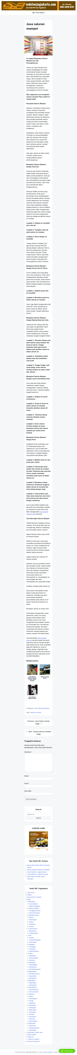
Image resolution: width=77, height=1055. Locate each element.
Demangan (33, 919)
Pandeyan (32, 1012)
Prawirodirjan (33, 933)
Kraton (30, 953)
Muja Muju (32, 1010)
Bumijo (31, 937)
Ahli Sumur (31, 892)
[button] (67, 1051)
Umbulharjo (32, 1005)
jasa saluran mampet (41, 708)
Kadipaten (32, 956)
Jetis (29, 935)
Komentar (28, 752)
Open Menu (39, 13)
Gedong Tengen (33, 908)
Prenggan (32, 947)
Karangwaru (33, 998)
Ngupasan (32, 931)
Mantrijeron (32, 962)
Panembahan (33, 958)
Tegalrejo (31, 994)
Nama (26, 776)
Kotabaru (32, 924)
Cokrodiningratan (35, 940)
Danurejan (31, 901)
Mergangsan (32, 971)
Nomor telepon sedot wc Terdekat (38, 870)
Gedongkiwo (33, 965)
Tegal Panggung (34, 906)
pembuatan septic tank (34, 1032)
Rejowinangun (34, 951)
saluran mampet (35, 712)
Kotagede (31, 944)
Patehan (32, 960)
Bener (31, 996)
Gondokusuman (33, 915)
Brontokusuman (34, 974)
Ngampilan (31, 980)
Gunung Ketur (34, 989)
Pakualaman (32, 987)
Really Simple (48, 1052)
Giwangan (32, 1007)
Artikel (29, 895)
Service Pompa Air (33, 1041)
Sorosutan (32, 1016)
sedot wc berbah (33, 1039)
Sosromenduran (34, 913)
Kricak (31, 1001)
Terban (31, 926)
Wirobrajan (31, 1023)
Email (26, 783)
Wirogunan (32, 978)
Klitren (31, 922)
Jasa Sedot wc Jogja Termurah (37, 874)
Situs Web (27, 791)
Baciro (31, 917)
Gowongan (32, 942)
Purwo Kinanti (33, 992)
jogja (28, 899)
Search (38, 818)
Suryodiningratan (35, 969)
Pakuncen (32, 1025)
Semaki (31, 1014)
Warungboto (33, 1021)
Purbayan (32, 949)
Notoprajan (33, 985)
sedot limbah (31, 1034)
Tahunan (32, 1019)
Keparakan (32, 976)
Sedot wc (30, 1037)
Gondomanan (32, 928)
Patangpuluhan (34, 1028)
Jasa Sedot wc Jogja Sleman (37, 872)
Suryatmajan (33, 904)
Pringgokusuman (34, 910)
